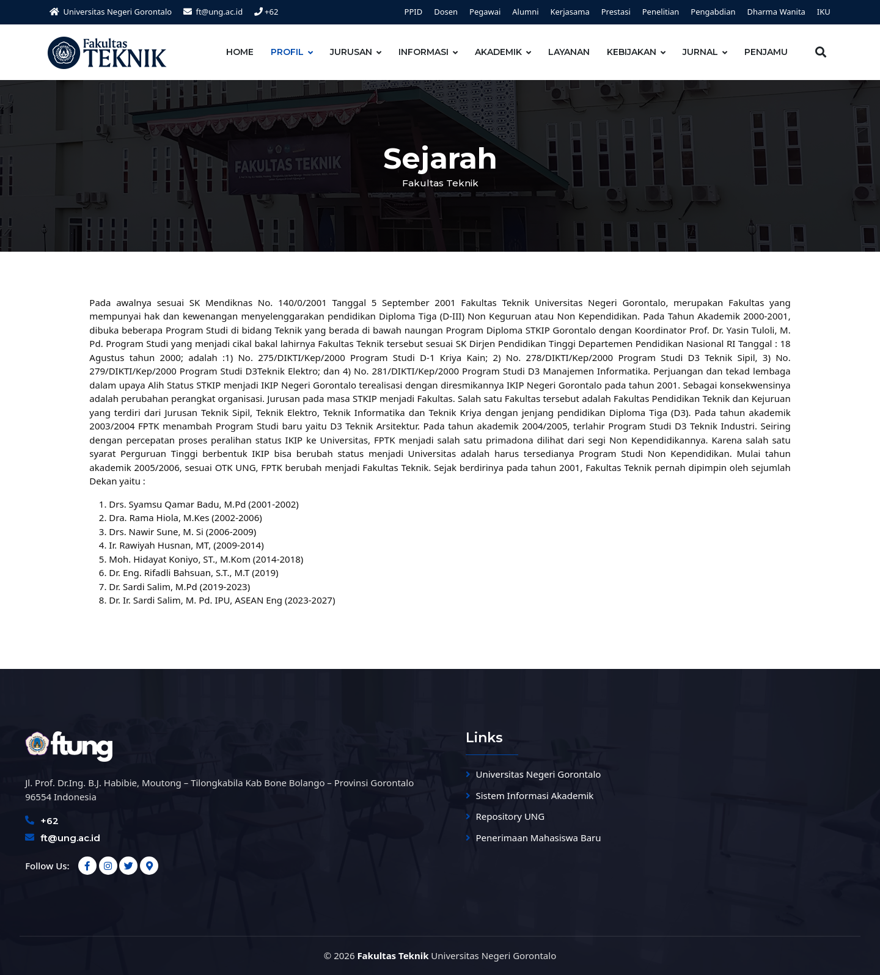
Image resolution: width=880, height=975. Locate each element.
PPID (414, 11)
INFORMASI (423, 51)
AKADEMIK (498, 51)
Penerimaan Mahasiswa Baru (538, 837)
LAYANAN (569, 51)
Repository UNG (510, 816)
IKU (824, 11)
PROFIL (287, 51)
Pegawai (485, 11)
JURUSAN (351, 51)
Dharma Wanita (776, 11)
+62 (266, 11)
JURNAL (700, 51)
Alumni (525, 11)
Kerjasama (569, 11)
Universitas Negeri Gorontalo (538, 774)
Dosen (446, 11)
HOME (240, 51)
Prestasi (616, 11)
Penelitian (661, 11)
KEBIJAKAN (631, 51)
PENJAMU (766, 51)
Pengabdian (713, 11)
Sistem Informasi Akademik (535, 795)
